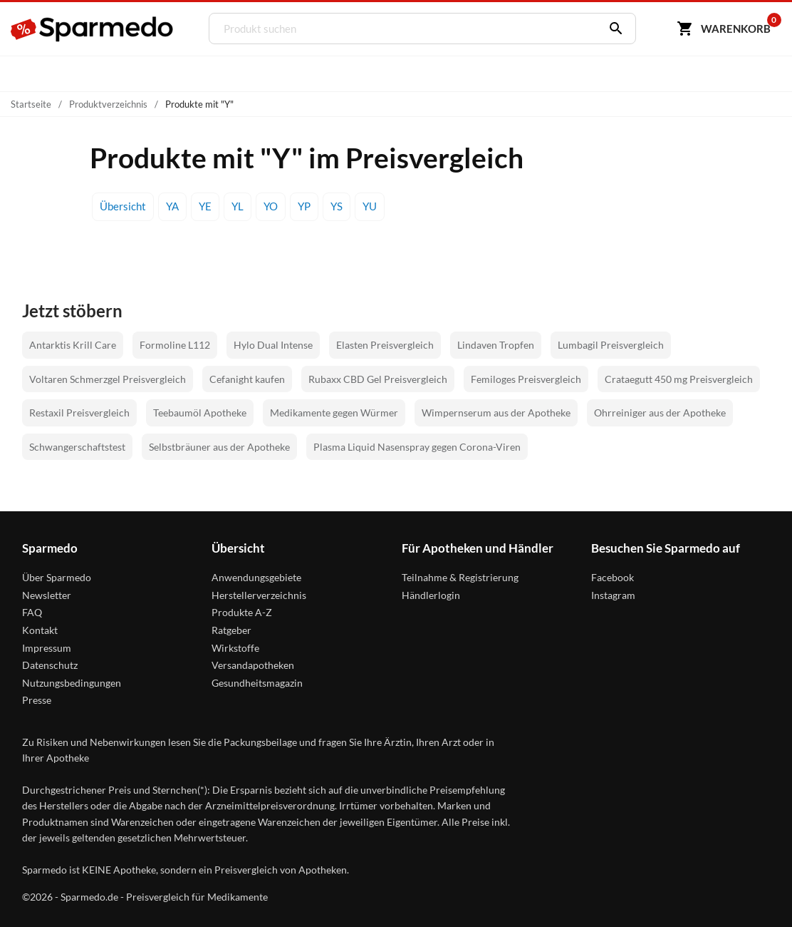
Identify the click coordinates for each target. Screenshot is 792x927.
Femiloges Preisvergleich (526, 379)
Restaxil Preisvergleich (79, 412)
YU (370, 206)
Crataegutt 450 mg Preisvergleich (679, 379)
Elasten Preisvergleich (385, 345)
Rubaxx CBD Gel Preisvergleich (377, 379)
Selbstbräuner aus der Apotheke (219, 447)
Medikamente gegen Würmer (334, 412)
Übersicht (123, 206)
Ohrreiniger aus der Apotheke (660, 412)
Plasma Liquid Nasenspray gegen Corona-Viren (417, 447)
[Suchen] (612, 28)
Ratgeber (231, 630)
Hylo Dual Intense (273, 345)
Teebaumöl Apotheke (199, 412)
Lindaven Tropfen (495, 345)
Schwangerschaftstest (77, 447)
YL (237, 206)
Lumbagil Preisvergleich (611, 345)
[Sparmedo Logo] (92, 29)
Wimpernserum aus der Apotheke (496, 412)
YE (205, 206)
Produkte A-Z (242, 612)
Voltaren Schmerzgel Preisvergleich (107, 379)
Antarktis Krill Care (72, 345)
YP (304, 206)
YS (336, 206)
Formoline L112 (175, 345)
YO (271, 206)
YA (172, 206)
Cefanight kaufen (247, 379)
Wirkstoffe (235, 648)
